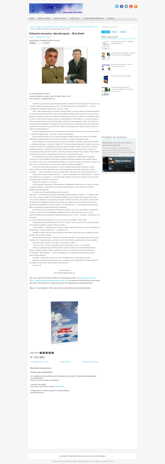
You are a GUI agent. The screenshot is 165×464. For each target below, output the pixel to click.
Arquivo (122, 32)
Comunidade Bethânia (93, 18)
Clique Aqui (60, 386)
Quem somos (61, 17)
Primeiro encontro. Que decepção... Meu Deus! (56, 33)
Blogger (103, 456)
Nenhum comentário (43, 37)
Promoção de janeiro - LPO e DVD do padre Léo (122, 65)
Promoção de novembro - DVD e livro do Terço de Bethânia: (123, 54)
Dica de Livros (72, 27)
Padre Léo (75, 17)
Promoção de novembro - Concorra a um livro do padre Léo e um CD (122, 89)
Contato (110, 18)
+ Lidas (105, 32)
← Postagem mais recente (38, 362)
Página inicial (65, 362)
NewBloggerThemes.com (87, 461)
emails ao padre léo (86, 27)
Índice (114, 32)
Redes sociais (45, 17)
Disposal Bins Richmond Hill (104, 461)
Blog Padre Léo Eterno (81, 456)
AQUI (36, 288)
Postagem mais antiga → (91, 362)
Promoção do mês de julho (121, 76)
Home (32, 18)
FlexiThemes (62, 461)
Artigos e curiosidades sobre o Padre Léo (51, 27)
